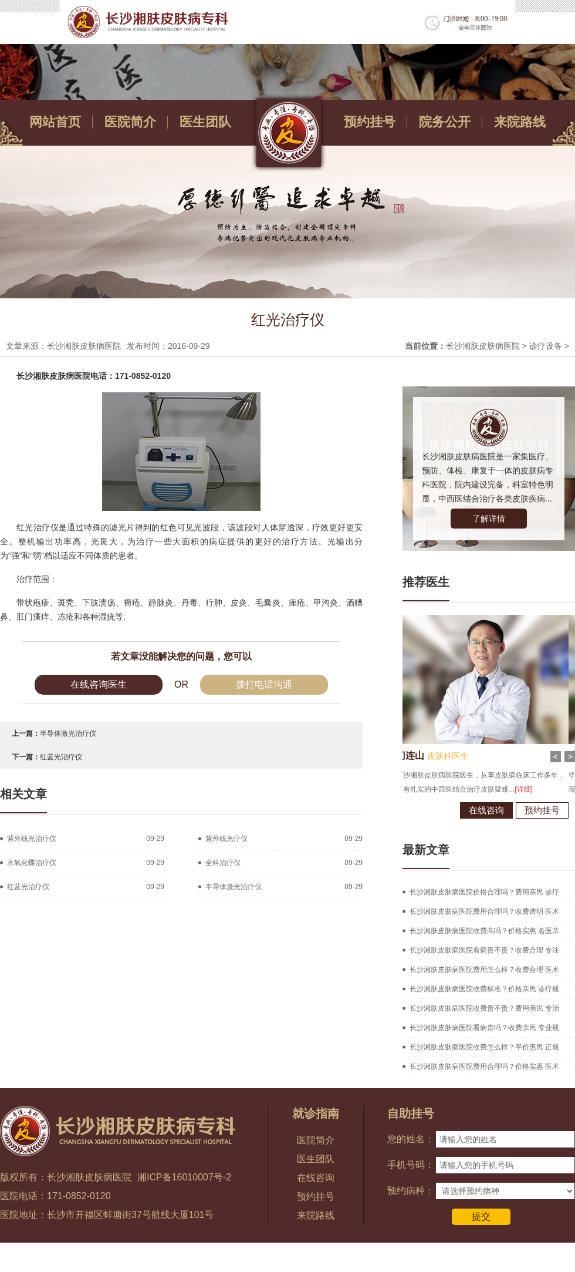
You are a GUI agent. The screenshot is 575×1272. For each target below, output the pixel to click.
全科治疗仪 (223, 863)
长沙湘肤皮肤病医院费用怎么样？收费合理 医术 (484, 969)
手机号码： (410, 1165)
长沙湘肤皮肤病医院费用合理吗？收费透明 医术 (484, 911)
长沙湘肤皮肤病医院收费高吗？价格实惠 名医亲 (484, 931)
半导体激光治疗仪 (68, 733)
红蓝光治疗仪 (61, 757)
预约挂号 (369, 122)
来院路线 (520, 122)
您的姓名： (410, 1139)
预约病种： (410, 1191)
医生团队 (205, 122)
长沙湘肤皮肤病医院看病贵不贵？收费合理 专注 (484, 950)
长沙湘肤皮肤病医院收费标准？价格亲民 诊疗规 (484, 989)
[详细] (481, 789)
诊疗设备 (545, 346)
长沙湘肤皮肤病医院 (483, 346)
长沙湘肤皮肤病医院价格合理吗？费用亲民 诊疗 (484, 892)
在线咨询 (444, 810)
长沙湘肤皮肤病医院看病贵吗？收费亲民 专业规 (484, 1028)
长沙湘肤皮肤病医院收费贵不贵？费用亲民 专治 (484, 1008)
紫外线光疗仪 (226, 838)
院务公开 (445, 122)
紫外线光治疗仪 (31, 838)
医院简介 (130, 122)
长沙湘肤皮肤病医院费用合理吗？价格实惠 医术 (484, 1066)
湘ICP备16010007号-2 (184, 1177)
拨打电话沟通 (264, 684)
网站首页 (55, 122)
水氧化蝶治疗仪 (31, 863)
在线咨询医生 (98, 684)
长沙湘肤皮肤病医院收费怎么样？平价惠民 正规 (484, 1047)
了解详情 (488, 518)
